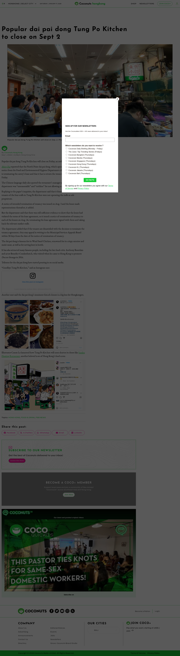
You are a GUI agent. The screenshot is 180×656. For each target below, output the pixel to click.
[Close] (117, 99)
